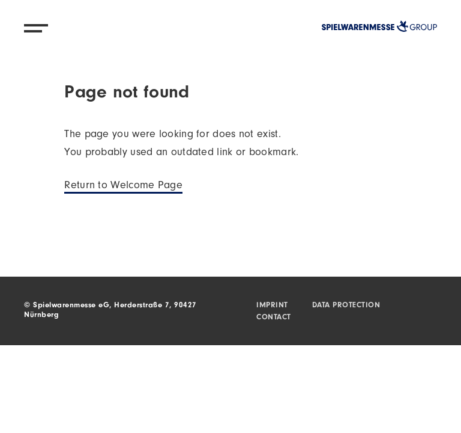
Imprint (272, 306)
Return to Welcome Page (123, 186)
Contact (273, 318)
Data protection (346, 306)
